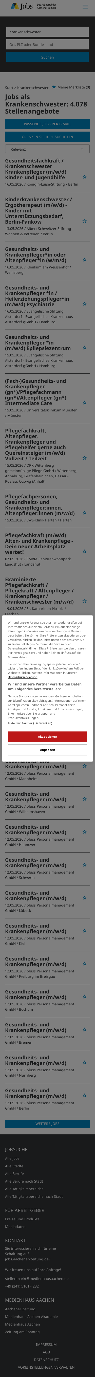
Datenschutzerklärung (22, 677)
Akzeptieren (47, 737)
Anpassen (47, 750)
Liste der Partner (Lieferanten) (30, 723)
